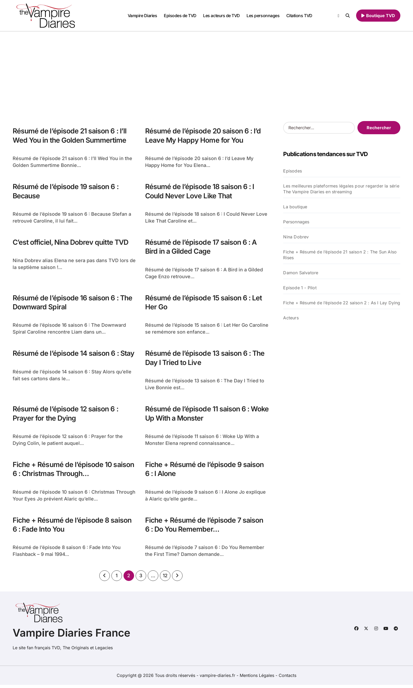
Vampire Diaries (142, 15)
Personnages (296, 221)
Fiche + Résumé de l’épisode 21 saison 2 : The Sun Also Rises (340, 254)
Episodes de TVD (180, 15)
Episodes (292, 171)
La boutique (295, 206)
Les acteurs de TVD (221, 15)
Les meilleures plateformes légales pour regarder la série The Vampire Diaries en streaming (341, 188)
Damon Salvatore (300, 272)
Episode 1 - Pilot (299, 287)
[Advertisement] (206, 71)
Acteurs (290, 317)
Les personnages (263, 15)
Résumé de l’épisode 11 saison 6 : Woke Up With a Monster (197, 415)
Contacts (287, 678)
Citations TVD (299, 15)
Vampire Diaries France (71, 635)
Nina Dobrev (296, 236)
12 (165, 578)
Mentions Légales (258, 678)
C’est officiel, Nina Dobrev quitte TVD (72, 243)
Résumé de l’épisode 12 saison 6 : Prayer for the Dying (66, 415)
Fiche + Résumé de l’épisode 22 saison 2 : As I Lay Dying (341, 302)
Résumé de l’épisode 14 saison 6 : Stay (74, 354)
